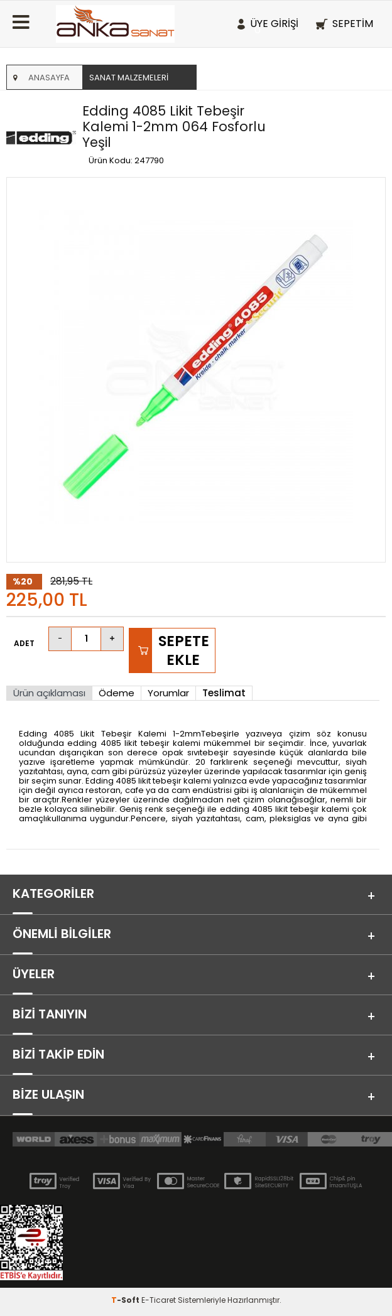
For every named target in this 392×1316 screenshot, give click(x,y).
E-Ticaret (158, 1300)
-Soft (126, 1300)
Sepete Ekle (183, 650)
